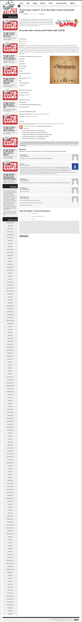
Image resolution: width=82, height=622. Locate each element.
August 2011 (10, 572)
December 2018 (10, 311)
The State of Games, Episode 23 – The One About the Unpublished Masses (37, 134)
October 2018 (10, 317)
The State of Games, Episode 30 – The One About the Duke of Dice (35, 136)
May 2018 (10, 332)
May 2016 (10, 403)
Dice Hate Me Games (61, 3)
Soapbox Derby (22, 63)
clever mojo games (74, 142)
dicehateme (26, 13)
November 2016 (10, 385)
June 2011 (10, 578)
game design (35, 143)
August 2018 (10, 323)
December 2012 (10, 525)
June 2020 (10, 273)
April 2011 (10, 584)
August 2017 (10, 359)
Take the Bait (21, 61)
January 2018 (10, 344)
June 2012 (10, 542)
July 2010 (10, 610)
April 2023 (10, 225)
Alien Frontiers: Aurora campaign (25, 90)
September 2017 (10, 356)
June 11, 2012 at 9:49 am (24, 156)
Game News (33, 142)
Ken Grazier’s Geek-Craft (24, 106)
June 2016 (10, 400)
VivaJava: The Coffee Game (24, 114)
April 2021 (10, 261)
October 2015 (10, 424)
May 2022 (10, 243)
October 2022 (10, 237)
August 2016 (10, 394)
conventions (22, 143)
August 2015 (10, 430)
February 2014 (10, 483)
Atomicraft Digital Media (67, 620)
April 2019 (10, 299)
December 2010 (10, 596)
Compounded (21, 58)
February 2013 (10, 519)
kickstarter (48, 143)
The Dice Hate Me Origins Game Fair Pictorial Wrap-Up (30, 104)
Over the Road (22, 85)
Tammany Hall (22, 68)
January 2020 (10, 285)
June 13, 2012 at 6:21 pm (24, 180)
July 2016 (10, 397)
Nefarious (21, 70)
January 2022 (10, 249)
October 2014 (10, 459)
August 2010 (10, 607)
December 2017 (10, 347)
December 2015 (10, 418)
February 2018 (10, 341)
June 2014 (10, 471)
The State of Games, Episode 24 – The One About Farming (33, 138)
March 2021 (10, 264)
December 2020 (10, 270)
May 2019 (10, 296)
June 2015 (10, 436)
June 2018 (10, 329)
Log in (70, 619)
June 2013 (10, 507)
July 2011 (10, 575)
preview (59, 143)
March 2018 (10, 338)
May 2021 (10, 258)
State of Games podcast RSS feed (45, 126)
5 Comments (42, 13)
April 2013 (10, 513)
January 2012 (10, 557)
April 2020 (10, 279)
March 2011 (10, 587)
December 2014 (10, 453)
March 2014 (10, 480)
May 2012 (10, 545)
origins (52, 143)
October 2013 (10, 495)
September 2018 (10, 320)
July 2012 (10, 539)
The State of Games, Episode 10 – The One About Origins (33, 130)
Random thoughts (47, 142)
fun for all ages (30, 143)
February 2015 (10, 448)
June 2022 (10, 240)
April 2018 (10, 335)
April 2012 (10, 548)
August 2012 (10, 536)
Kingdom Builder (22, 78)
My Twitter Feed (19, 6)
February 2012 (10, 554)
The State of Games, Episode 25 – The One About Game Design (35, 132)
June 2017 (10, 365)
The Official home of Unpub (24, 99)
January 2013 (10, 522)
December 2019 (10, 288)
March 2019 (10, 302)
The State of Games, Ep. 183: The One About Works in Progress (9, 152)
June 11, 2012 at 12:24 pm (24, 165)
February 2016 (10, 412)
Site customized (58, 620)
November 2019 (10, 291)
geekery (40, 143)
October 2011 (10, 566)
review (74, 143)
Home (21, 3)
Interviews (38, 142)
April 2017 (10, 371)
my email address (6, 207)
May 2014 (10, 474)
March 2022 (10, 246)
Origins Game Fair (22, 102)
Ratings (35, 3)
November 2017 (10, 350)
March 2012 (10, 551)
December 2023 (10, 222)
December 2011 (10, 560)
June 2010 (10, 613)
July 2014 (10, 468)
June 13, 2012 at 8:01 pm (24, 189)
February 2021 (10, 267)
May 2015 (10, 439)
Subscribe (42, 3)
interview (44, 143)
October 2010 (10, 602)
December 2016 (10, 382)
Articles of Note (27, 142)
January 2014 (10, 486)
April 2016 (10, 406)
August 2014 (10, 465)
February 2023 (10, 231)
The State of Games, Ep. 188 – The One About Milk (9, 34)
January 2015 (10, 450)
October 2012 (10, 530)
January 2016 (10, 415)
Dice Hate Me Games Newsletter (27, 123)
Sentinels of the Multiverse (24, 82)
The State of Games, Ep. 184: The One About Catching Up (9, 128)
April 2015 (10, 442)
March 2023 (10, 228)
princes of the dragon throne (66, 143)
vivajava (24, 145)
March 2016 (10, 409)
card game (68, 142)
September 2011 (10, 569)
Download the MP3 (23, 38)
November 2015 (10, 421)
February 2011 (10, 590)
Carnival (20, 116)
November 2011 (10, 563)
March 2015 (10, 445)
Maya (20, 80)
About (28, 3)
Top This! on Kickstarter (23, 92)
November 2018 (10, 314)
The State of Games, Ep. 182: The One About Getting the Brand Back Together (9, 176)
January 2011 (10, 593)
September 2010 (10, 605)
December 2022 (10, 234)
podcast (42, 142)
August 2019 (10, 294)
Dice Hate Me (10, 7)
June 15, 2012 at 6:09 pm (24, 198)
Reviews (53, 142)
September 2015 (10, 427)
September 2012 (10, 533)
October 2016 (10, 388)
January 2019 (10, 308)
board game (63, 142)
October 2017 (10, 353)
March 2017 (10, 373)
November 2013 (10, 492)
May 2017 (10, 368)
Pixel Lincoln (21, 94)
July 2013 (10, 504)
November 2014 (10, 456)
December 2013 (10, 489)
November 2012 (10, 527)
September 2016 (10, 391)
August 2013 (10, 501)
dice (26, 143)
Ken (21, 163)
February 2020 (10, 282)
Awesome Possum (22, 66)
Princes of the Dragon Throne (25, 73)
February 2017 (10, 376)
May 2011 (10, 581)
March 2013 (10, 516)
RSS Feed (72, 3)
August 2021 (10, 255)
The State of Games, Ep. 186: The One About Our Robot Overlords (9, 80)
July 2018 (10, 326)
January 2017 (10, 379)
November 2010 (10, 599)
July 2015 (10, 433)
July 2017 (10, 362)
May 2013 (10, 510)
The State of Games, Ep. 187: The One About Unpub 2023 (9, 57)
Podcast (51, 3)
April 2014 (10, 477)
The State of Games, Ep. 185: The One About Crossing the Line (9, 105)
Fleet (20, 75)
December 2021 (10, 252)
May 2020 (10, 276)
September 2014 (10, 462)
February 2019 (10, 305)
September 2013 (10, 498)
